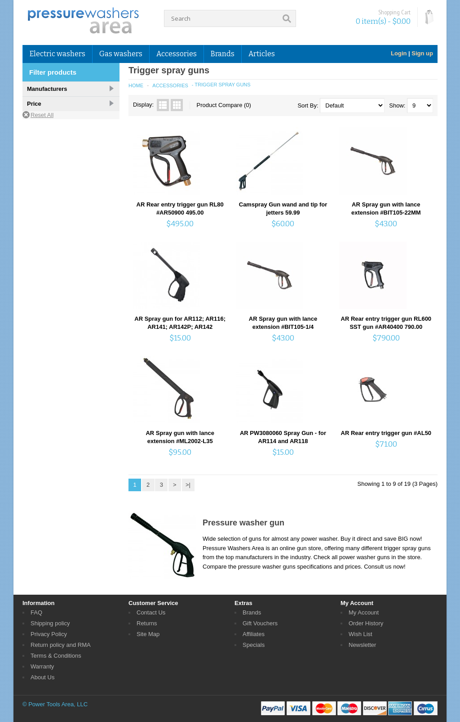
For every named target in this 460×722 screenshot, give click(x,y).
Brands (222, 53)
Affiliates (254, 634)
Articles (261, 53)
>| (188, 484)
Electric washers (57, 53)
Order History (366, 623)
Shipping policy (50, 623)
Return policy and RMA (61, 644)
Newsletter (362, 644)
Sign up (422, 53)
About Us (42, 677)
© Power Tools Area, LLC (55, 704)
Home (135, 85)
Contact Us (151, 612)
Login (399, 53)
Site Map (148, 634)
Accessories (176, 53)
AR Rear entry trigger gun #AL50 (386, 433)
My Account (364, 612)
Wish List (360, 634)
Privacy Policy (49, 634)
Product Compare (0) (224, 105)
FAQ (36, 612)
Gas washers (120, 53)
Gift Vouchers (260, 623)
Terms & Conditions (56, 655)
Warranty (42, 666)
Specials (254, 644)
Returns (147, 623)
